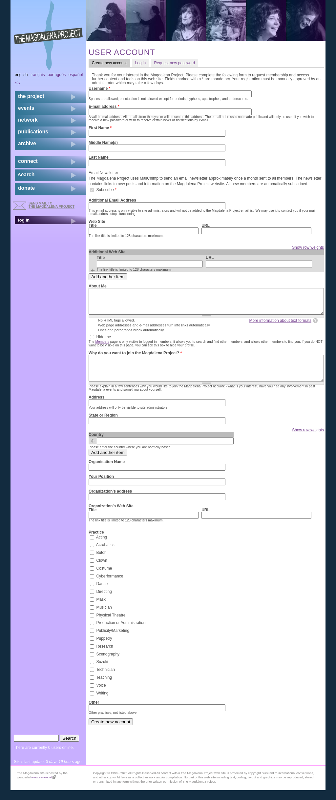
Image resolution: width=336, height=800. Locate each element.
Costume (104, 578)
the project (31, 96)
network (28, 120)
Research (104, 656)
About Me (98, 286)
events (26, 108)
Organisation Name (107, 472)
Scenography (107, 663)
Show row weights (308, 247)
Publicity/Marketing (112, 640)
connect (28, 161)
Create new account (111, 62)
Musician (104, 617)
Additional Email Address (112, 200)
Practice (96, 542)
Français (38, 74)
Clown (101, 570)
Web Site (97, 222)
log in (24, 220)
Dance (102, 593)
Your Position (101, 486)
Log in (140, 63)
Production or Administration (120, 632)
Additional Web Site (107, 252)
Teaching (104, 687)
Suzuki (102, 671)
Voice (101, 695)
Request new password (174, 63)
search (26, 174)
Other (94, 712)
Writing (102, 702)
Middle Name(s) (103, 143)
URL (205, 225)
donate (26, 188)
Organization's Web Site (111, 516)
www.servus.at (44, 787)
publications (33, 131)
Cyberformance (109, 585)
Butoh (101, 562)
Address (96, 407)
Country (96, 444)
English (21, 74)
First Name (100, 128)
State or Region (103, 425)
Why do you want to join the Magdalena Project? (135, 358)
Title (92, 225)
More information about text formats (280, 325)
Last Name (99, 157)
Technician (105, 679)
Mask (101, 609)
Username (99, 88)
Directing (104, 601)
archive (27, 143)
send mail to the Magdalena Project (51, 205)
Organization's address (110, 501)
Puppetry (104, 648)
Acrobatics (105, 554)
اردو (18, 82)
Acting (101, 546)
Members (102, 346)
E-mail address (104, 106)
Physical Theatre (110, 624)
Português (57, 74)
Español (76, 74)
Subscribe (106, 189)
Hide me (103, 342)
